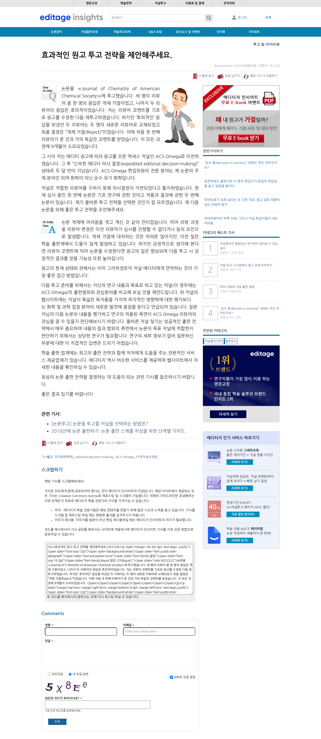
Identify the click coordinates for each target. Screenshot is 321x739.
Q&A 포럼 (155, 31)
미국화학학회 (64, 457)
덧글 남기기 (232, 75)
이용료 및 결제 (194, 3)
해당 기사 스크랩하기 (263, 75)
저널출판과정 (89, 31)
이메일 (128, 625)
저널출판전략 (213, 341)
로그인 (242, 17)
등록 (268, 17)
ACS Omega (125, 457)
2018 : (118, 431)
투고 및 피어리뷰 (266, 44)
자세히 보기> (239, 462)
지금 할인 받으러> (243, 514)
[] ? (99, 424)
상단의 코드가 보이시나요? (63, 698)
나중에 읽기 (206, 75)
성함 (49, 625)
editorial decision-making (94, 457)
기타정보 (254, 31)
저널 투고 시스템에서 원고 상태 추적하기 (246, 265)
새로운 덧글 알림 (184, 677)
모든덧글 (58, 674)
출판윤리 (231, 341)
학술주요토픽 (122, 31)
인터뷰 (221, 31)
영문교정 (91, 3)
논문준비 (56, 31)
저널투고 (160, 3)
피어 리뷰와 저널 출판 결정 (237, 286)
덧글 (49, 641)
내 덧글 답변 (80, 674)
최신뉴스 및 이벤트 (188, 31)
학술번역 (126, 3)
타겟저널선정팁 (146, 457)
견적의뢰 (229, 3)
